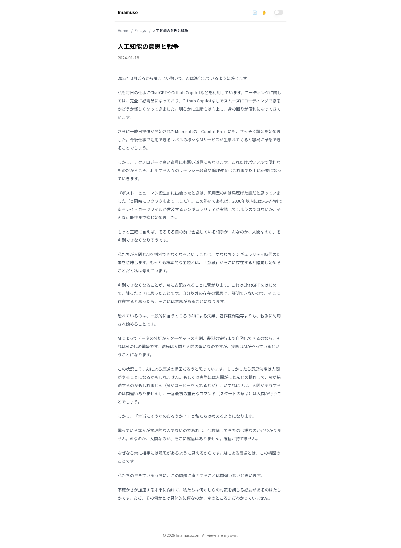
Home (123, 30)
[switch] (278, 12)
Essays (140, 30)
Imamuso (128, 12)
